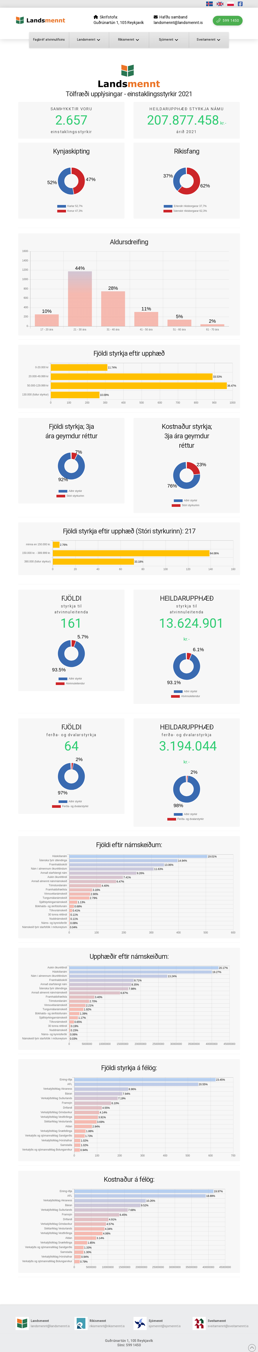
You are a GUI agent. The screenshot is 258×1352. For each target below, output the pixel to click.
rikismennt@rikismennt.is (107, 1326)
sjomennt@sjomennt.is (165, 1326)
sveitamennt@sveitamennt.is (228, 1326)
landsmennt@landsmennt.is (50, 1326)
